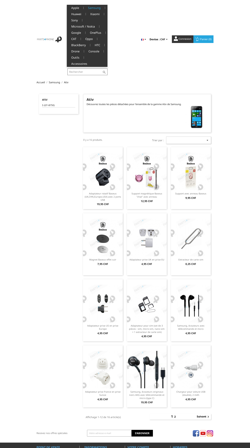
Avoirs (130, 411)
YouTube (203, 383)
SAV (86, 416)
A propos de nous (93, 411)
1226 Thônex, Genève (49, 411)
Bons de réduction (137, 421)
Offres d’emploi (92, 426)
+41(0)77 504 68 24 (48, 416)
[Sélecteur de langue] (144, 7)
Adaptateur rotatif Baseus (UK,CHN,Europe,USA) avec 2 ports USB (103, 146)
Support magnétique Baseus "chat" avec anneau (147, 145)
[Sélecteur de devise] (164, 7)
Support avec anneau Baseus (190, 143)
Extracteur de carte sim (190, 209)
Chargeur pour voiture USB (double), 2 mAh (190, 343)
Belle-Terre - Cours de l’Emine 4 (54, 406)
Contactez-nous (92, 430)
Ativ (45, 49)
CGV (86, 406)
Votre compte (138, 397)
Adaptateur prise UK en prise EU (146, 209)
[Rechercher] (87, 7)
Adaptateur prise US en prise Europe (102, 277)
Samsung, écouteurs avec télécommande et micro (191, 277)
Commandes (134, 406)
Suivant (203, 366)
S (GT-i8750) (48, 54)
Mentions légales (93, 401)
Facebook (196, 383)
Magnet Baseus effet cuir (102, 209)
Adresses (132, 416)
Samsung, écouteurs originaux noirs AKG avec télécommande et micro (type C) (146, 344)
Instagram (210, 383)
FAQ (86, 421)
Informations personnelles (141, 401)
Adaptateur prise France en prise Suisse (103, 343)
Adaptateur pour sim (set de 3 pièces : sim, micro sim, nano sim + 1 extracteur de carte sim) (147, 278)
